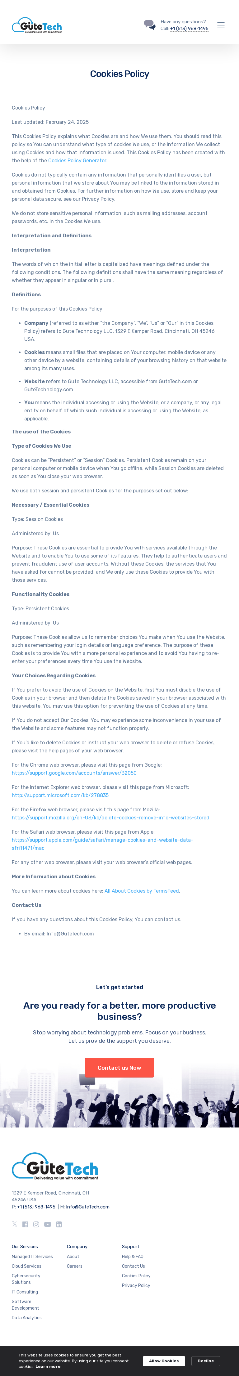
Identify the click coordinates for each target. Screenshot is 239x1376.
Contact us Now (119, 1067)
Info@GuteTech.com (88, 1207)
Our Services (25, 1246)
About (73, 1256)
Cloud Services (26, 1266)
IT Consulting (25, 1292)
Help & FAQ (132, 1256)
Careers (74, 1266)
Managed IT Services (32, 1256)
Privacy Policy (136, 1285)
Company (77, 1246)
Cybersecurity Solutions (26, 1279)
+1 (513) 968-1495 (189, 28)
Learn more (48, 1366)
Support (130, 1246)
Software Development (25, 1305)
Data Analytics (27, 1317)
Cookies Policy (136, 1276)
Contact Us (133, 1266)
